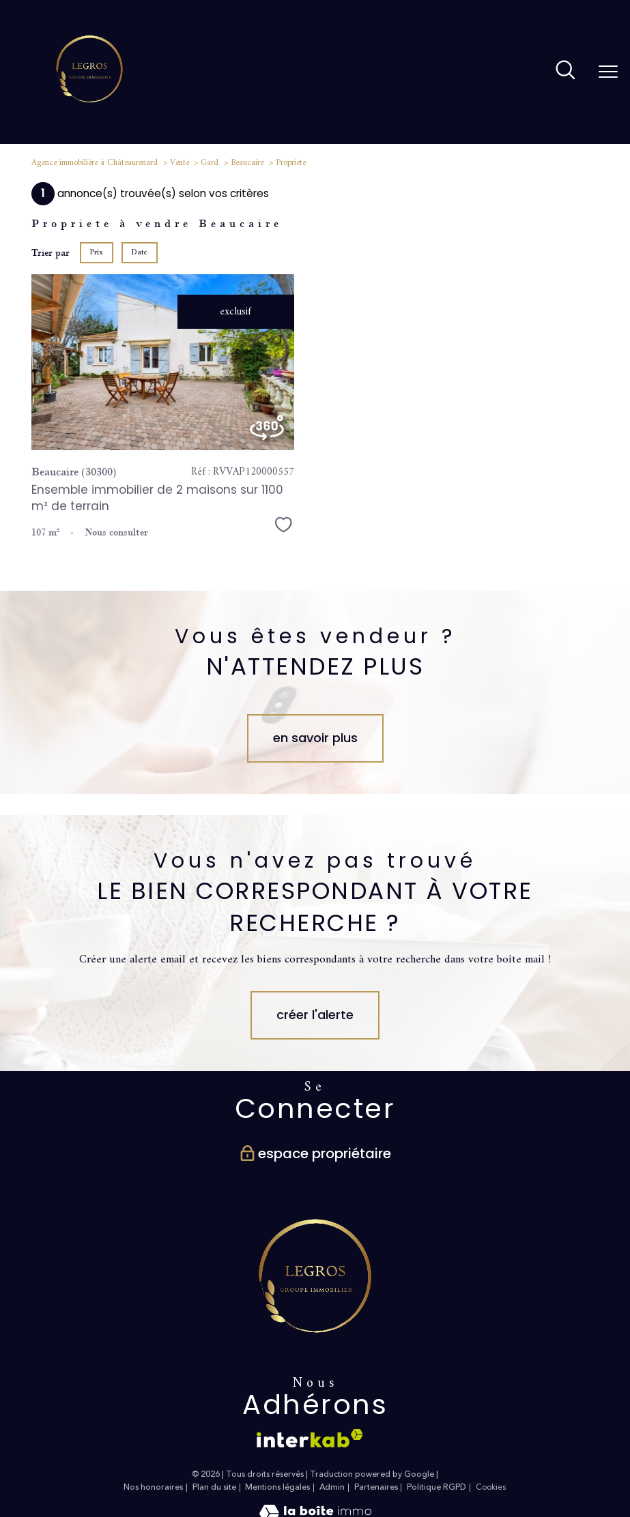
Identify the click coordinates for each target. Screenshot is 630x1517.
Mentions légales (277, 1487)
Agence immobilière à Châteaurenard (94, 163)
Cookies (491, 1488)
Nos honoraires (153, 1487)
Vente (179, 163)
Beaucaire (247, 163)
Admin (332, 1487)
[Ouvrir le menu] (608, 71)
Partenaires (376, 1487)
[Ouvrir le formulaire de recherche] (565, 71)
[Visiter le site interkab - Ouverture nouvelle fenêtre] (310, 1438)
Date (139, 253)
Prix (97, 253)
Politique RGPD (436, 1487)
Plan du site (214, 1487)
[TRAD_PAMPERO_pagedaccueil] (89, 114)
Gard (209, 163)
